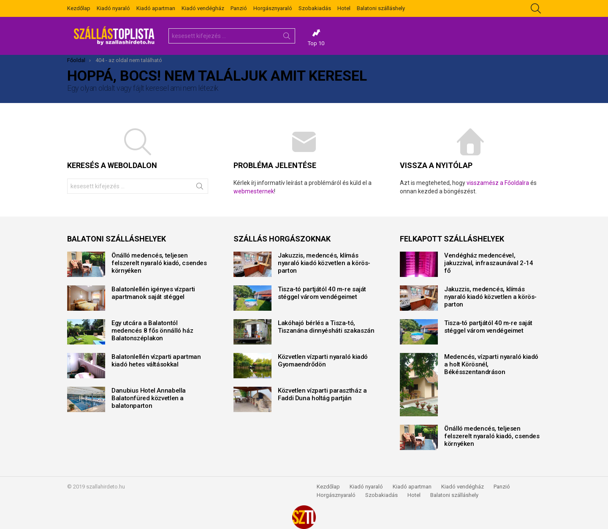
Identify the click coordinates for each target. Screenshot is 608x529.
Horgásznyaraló (272, 8)
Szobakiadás (315, 8)
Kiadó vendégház (203, 8)
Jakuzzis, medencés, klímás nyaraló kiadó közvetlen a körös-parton (324, 263)
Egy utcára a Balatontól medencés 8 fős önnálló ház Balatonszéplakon (152, 330)
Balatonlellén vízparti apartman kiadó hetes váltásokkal (156, 360)
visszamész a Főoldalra (498, 182)
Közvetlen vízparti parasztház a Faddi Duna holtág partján (322, 394)
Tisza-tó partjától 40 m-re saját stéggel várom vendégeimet (322, 293)
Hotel (343, 8)
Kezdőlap (78, 8)
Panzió (239, 8)
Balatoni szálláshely (381, 8)
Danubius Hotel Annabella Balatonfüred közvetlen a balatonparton (148, 398)
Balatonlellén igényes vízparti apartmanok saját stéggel (153, 293)
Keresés (286, 37)
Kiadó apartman (155, 8)
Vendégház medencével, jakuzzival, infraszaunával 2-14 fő (488, 263)
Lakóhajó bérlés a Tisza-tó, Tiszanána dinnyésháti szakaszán (326, 326)
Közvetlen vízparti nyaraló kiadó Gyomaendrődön (323, 360)
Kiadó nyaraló (113, 8)
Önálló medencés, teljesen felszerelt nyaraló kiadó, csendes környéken (159, 263)
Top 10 (316, 37)
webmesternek (253, 191)
